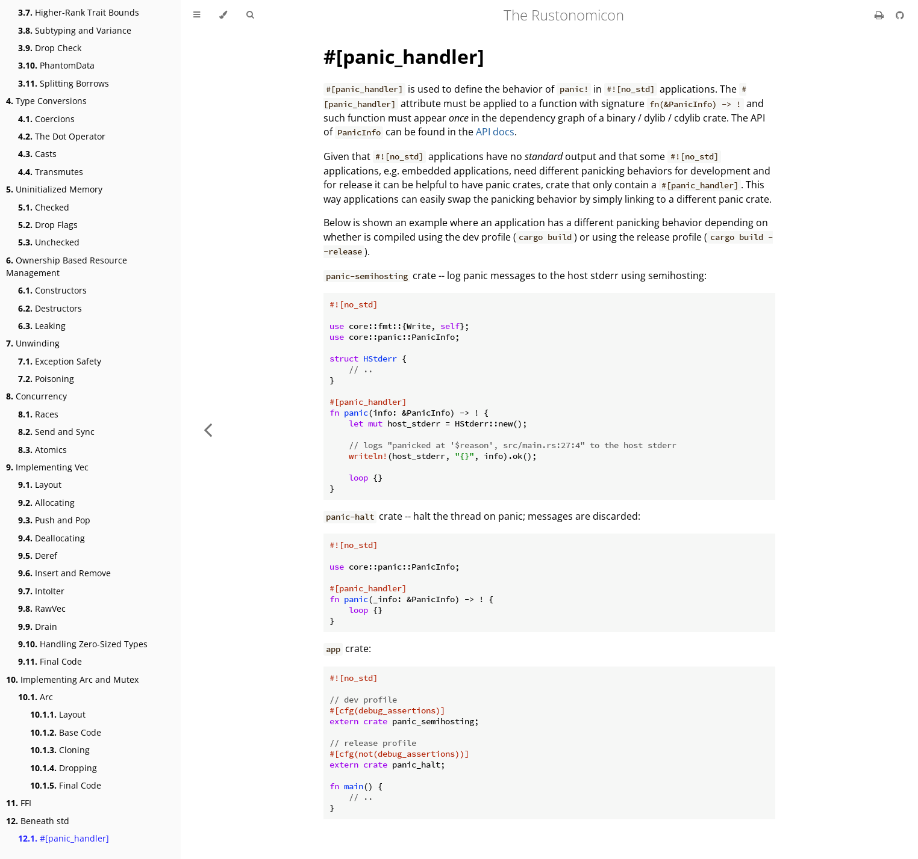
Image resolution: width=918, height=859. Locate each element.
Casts (37, 153)
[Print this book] (880, 15)
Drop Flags (48, 224)
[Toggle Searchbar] (250, 15)
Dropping (63, 768)
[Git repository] (900, 15)
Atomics (42, 449)
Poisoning (46, 378)
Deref (37, 555)
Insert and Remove (64, 573)
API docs (495, 131)
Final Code (50, 661)
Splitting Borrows (63, 83)
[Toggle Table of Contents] (197, 15)
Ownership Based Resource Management (66, 266)
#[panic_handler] (63, 838)
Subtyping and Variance (74, 30)
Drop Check (49, 48)
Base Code (65, 732)
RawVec (42, 608)
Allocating (46, 502)
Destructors (50, 308)
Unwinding (33, 343)
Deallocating (51, 538)
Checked (43, 207)
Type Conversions (46, 100)
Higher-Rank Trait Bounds (78, 12)
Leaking (42, 325)
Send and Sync (56, 431)
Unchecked (49, 242)
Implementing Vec (47, 467)
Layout (39, 484)
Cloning (60, 750)
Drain (37, 626)
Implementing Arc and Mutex (72, 679)
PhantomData (56, 65)
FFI (18, 802)
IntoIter (41, 591)
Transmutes (50, 171)
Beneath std (37, 821)
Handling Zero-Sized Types (83, 644)
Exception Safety (59, 361)
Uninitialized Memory (54, 189)
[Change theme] (223, 15)
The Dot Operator (61, 136)
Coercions (46, 119)
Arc (35, 697)
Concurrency (36, 396)
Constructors (52, 290)
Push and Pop (54, 520)
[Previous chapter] (208, 429)
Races (38, 414)
